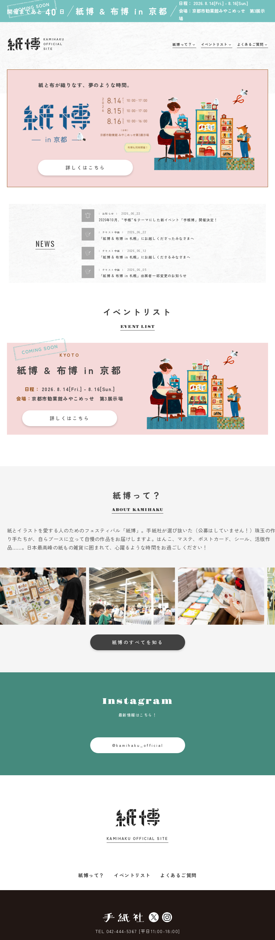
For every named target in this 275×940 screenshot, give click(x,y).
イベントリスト (132, 875)
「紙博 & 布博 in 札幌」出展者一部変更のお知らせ (143, 275)
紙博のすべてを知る (137, 642)
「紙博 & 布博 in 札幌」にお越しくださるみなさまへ (145, 256)
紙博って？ (91, 875)
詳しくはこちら (85, 167)
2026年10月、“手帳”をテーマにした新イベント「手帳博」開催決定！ (158, 219)
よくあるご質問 (178, 875)
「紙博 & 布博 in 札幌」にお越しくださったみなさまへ (147, 238)
